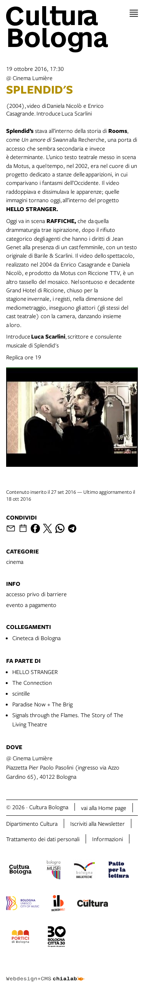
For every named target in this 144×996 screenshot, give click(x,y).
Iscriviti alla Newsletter (97, 823)
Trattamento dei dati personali (42, 839)
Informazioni (107, 839)
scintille (21, 693)
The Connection (32, 682)
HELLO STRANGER (35, 672)
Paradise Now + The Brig (42, 704)
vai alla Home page (103, 808)
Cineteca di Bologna (36, 638)
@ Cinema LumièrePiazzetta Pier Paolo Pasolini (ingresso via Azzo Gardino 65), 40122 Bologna (62, 767)
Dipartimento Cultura (32, 823)
